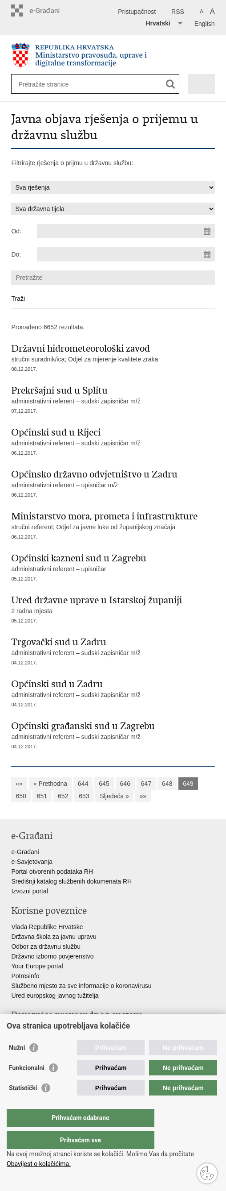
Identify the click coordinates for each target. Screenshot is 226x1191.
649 (188, 783)
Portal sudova (30, 1031)
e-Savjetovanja (31, 861)
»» (143, 796)
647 (146, 783)
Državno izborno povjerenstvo (52, 956)
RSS (177, 11)
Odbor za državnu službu (46, 946)
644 (83, 783)
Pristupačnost (137, 11)
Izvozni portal (29, 891)
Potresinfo (25, 975)
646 (125, 783)
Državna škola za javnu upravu (53, 936)
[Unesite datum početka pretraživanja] (125, 231)
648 (167, 783)
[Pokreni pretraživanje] (170, 84)
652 (63, 796)
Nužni (17, 1065)
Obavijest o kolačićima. (39, 1163)
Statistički (23, 1105)
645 (104, 783)
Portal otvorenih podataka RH (52, 871)
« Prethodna (50, 783)
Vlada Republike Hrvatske (47, 926)
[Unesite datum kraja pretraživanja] (125, 254)
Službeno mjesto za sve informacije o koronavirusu (81, 985)
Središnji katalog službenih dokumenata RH (71, 881)
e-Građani (25, 851)
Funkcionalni (26, 1085)
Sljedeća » (114, 796)
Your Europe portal (37, 966)
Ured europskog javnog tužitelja (54, 995)
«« (19, 783)
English (204, 23)
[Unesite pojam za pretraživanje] (50, 84)
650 (21, 796)
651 (42, 796)
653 (84, 796)
